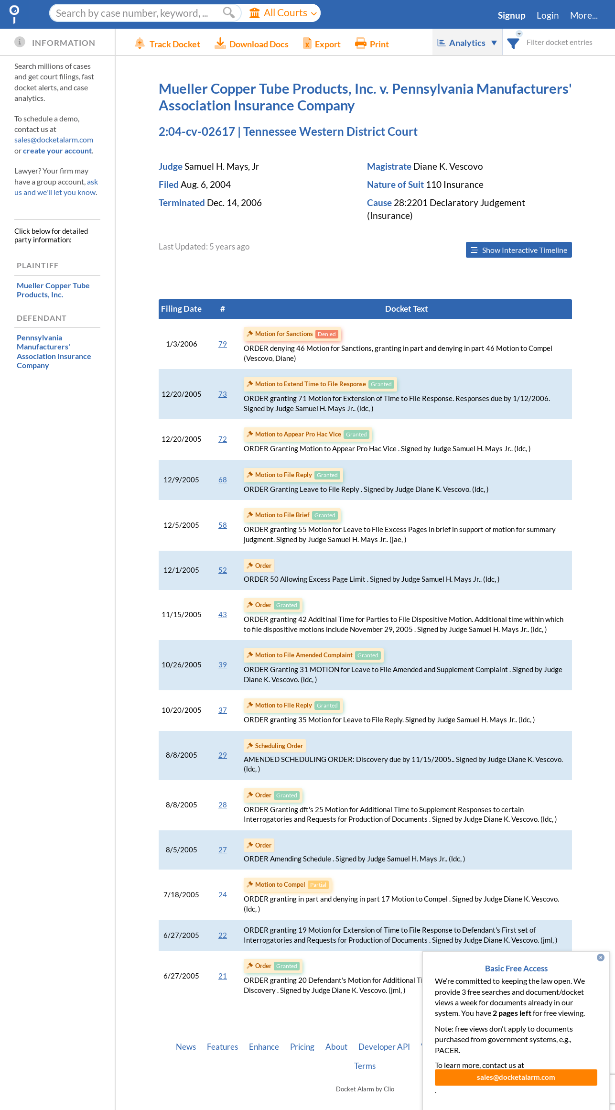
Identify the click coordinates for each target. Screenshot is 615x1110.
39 (222, 665)
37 (222, 710)
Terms (365, 1066)
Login (548, 15)
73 (222, 394)
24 (222, 895)
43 (222, 614)
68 (222, 480)
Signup (512, 15)
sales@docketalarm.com (53, 139)
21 (222, 976)
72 (222, 439)
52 (222, 570)
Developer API (384, 1047)
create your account (57, 150)
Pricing (302, 1047)
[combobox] (513, 42)
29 (222, 755)
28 (222, 805)
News (186, 1047)
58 (222, 525)
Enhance (264, 1047)
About (336, 1047)
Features (222, 1047)
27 (222, 850)
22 (222, 935)
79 (222, 344)
